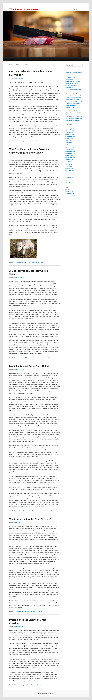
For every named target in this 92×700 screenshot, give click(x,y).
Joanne (68, 101)
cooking (27, 685)
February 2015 (70, 170)
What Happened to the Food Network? (30, 519)
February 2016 (70, 147)
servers (44, 357)
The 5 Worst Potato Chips (73, 89)
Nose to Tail (40, 685)
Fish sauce (39, 141)
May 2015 (69, 165)
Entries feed (69, 191)
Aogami (25, 510)
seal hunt (40, 262)
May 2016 (69, 142)
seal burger (35, 262)
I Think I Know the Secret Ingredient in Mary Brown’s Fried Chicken (74, 118)
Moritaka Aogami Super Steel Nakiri (29, 366)
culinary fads (33, 685)
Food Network (39, 611)
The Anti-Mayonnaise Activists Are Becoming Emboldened (73, 77)
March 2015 (69, 168)
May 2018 (69, 127)
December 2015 (70, 151)
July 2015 (69, 161)
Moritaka (46, 510)
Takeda (50, 510)
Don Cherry (28, 262)
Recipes (12, 59)
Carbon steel (31, 510)
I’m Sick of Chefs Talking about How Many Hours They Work (74, 97)
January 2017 (70, 132)
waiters (49, 357)
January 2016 (70, 149)
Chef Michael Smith (30, 141)
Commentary (17, 141)
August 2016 (69, 138)
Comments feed (70, 193)
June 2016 (69, 140)
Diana (68, 107)
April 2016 (69, 144)
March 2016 (69, 146)
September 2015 (70, 157)
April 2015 (69, 166)
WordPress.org (70, 195)
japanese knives (39, 510)
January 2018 (70, 129)
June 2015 (69, 163)
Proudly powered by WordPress (46, 693)
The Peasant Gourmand (24, 9)
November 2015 (70, 153)
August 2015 (69, 159)
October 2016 (70, 134)
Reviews (16, 510)
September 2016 (70, 136)
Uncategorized (70, 182)
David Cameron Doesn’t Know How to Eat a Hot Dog (74, 112)
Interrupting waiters (30, 357)
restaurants (39, 357)
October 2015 (70, 155)
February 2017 (70, 130)
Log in (68, 189)
